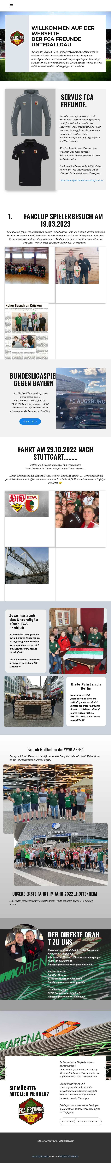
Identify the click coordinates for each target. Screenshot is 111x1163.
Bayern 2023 (30, 421)
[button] (4, 1071)
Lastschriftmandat (88, 1121)
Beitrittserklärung (73, 1121)
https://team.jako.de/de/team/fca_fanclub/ (81, 180)
